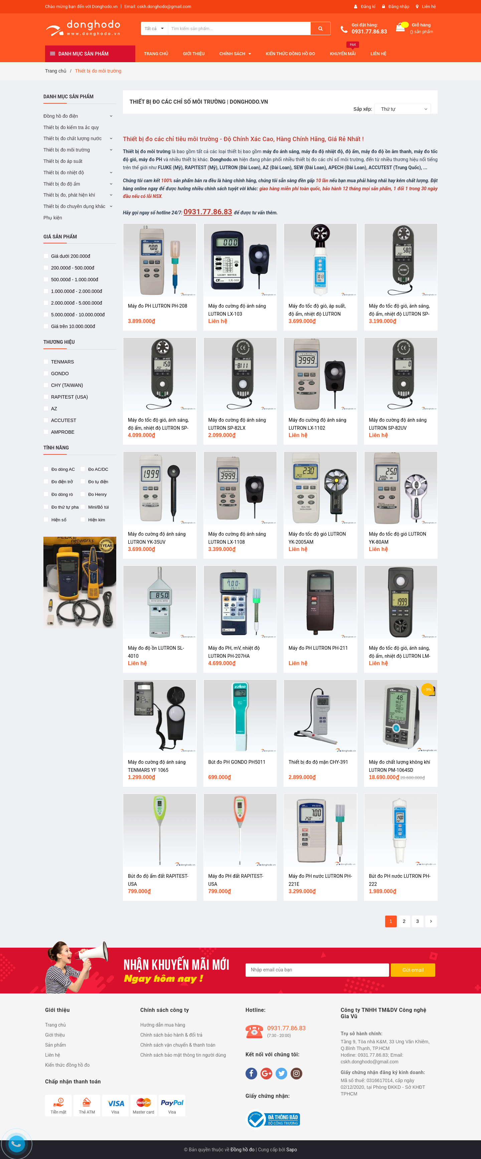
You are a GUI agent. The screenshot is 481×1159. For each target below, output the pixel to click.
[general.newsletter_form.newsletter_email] (317, 970)
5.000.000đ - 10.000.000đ (77, 314)
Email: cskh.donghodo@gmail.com (157, 6)
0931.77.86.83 (369, 31)
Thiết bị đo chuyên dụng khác (74, 206)
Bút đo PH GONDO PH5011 (237, 762)
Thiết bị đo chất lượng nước (72, 138)
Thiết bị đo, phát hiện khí (69, 195)
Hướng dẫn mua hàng (162, 1025)
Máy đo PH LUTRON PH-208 (157, 306)
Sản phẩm (55, 1045)
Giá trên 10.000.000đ (72, 326)
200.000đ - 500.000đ (72, 268)
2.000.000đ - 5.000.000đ (76, 303)
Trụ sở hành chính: (362, 1033)
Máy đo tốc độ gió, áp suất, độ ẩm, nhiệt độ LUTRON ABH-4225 (317, 314)
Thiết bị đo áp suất (63, 161)
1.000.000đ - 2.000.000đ (76, 291)
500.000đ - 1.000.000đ (74, 279)
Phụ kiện (52, 217)
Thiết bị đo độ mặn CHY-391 (318, 762)
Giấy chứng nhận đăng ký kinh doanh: (383, 1072)
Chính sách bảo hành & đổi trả (171, 1035)
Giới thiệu (55, 1035)
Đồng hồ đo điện (60, 116)
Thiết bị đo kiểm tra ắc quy (71, 127)
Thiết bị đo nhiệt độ (63, 172)
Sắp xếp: (362, 109)
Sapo (291, 1149)
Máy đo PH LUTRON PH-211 (318, 648)
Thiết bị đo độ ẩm (61, 184)
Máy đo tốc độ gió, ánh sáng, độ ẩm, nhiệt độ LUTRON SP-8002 (158, 428)
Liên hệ (429, 6)
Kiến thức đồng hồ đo (67, 1065)
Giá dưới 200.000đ (70, 256)
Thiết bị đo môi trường (66, 149)
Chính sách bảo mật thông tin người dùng (183, 1055)
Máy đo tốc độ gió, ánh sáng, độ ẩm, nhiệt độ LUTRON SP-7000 (399, 314)
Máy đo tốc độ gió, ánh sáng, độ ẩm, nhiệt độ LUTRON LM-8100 (400, 656)
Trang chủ (55, 1025)
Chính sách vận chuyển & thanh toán (177, 1045)
